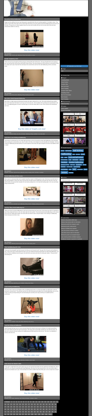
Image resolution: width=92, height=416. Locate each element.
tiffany (10, 243)
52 (49, 406)
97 (23, 414)
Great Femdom (64, 82)
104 (46, 414)
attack (13, 398)
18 (57, 401)
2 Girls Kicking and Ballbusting (12, 286)
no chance (33, 55)
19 (5, 404)
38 (8, 406)
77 (17, 411)
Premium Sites (65, 75)
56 (8, 409)
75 (11, 411)
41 (17, 406)
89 (52, 411)
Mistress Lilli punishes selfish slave (69, 220)
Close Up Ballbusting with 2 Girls (13, 247)
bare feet (78, 154)
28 (31, 404)
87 (46, 411)
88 (49, 411)
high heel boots (17, 172)
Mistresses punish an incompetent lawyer (70, 234)
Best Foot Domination (66, 94)
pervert (15, 94)
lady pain (10, 360)
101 (35, 414)
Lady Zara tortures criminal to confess (69, 230)
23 (17, 404)
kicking (23, 55)
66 (37, 409)
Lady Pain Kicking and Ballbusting (13, 325)
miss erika (19, 133)
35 (52, 404)
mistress (63, 166)
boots (29, 283)
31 (40, 404)
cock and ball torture (76, 157)
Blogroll (63, 77)
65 (34, 409)
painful (29, 55)
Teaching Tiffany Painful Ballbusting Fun (14, 207)
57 (11, 409)
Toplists (63, 106)
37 (5, 406)
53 (52, 406)
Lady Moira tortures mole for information (70, 232)
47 (34, 406)
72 (55, 409)
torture (64, 172)
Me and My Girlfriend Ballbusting (12, 19)
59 (17, 409)
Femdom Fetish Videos (66, 90)
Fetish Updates (64, 108)
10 (33, 401)
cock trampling (64, 159)
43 (23, 406)
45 (29, 406)
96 (20, 414)
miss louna (11, 203)
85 (40, 411)
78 (20, 411)
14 (45, 401)
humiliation (36, 133)
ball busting (68, 150)
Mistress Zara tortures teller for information (70, 222)
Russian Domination (65, 110)
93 (11, 414)
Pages (63, 68)
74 (8, 411)
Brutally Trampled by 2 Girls (11, 58)
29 (34, 404)
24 (20, 404)
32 (43, 404)
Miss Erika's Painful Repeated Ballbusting (15, 98)
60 (20, 409)
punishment (80, 169)
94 (14, 414)
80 (26, 411)
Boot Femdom (64, 97)
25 (23, 404)
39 (11, 406)
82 (31, 411)
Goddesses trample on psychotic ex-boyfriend (71, 239)
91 (5, 414)
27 (29, 404)
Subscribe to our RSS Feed (74, 66)
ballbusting (20, 55)
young (10, 94)
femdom (64, 162)
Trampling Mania (65, 80)
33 (46, 404)
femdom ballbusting (76, 162)
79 (23, 411)
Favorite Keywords (66, 147)
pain (16, 55)
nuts (39, 133)
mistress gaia (69, 166)
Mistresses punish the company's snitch (70, 224)
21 (11, 404)
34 (49, 404)
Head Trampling (64, 88)
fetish (33, 172)
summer (13, 55)
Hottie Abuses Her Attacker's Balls (13, 363)
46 (31, 406)
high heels (72, 164)
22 (14, 404)
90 (55, 411)
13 (42, 401)
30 (37, 404)
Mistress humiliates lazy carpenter (69, 228)
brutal (26, 55)
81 (29, 411)
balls (44, 133)
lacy (9, 283)
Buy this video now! (31, 50)
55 (5, 409)
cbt (62, 157)
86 (43, 411)
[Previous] (7, 402)
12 (39, 401)
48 (37, 406)
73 (5, 411)
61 (23, 409)
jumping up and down (40, 203)
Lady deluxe (11, 172)
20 (8, 404)
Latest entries (65, 217)
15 (48, 401)
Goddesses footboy (12, 133)
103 (42, 414)
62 (26, 409)
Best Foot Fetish (65, 86)
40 (14, 406)
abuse (32, 94)
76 (14, 411)
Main (62, 71)
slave (24, 243)
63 (29, 409)
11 (36, 401)
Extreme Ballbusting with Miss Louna (14, 176)
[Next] (50, 414)
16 (51, 401)
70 (49, 409)
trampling (27, 94)
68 (43, 409)
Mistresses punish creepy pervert (68, 226)
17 (54, 401)
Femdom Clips (64, 84)
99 (29, 414)
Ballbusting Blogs (65, 103)
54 (55, 406)
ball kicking (78, 150)
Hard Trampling (64, 99)
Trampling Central (65, 92)
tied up (32, 283)
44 (26, 406)
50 (43, 406)
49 (40, 406)
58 (14, 409)
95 (17, 414)
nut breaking (77, 166)
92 (8, 414)
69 (46, 409)
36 (55, 404)
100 (32, 414)
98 (26, 414)
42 (20, 406)
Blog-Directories (65, 101)
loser (14, 360)
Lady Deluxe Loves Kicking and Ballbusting (15, 137)
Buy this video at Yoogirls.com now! (31, 129)
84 (37, 411)
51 (46, 406)
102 (39, 414)
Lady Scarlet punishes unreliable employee (71, 236)
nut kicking (64, 169)
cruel (70, 159)
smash (33, 360)
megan (10, 55)
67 (40, 409)
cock (66, 157)
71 (52, 409)
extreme (29, 203)
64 (31, 409)
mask (17, 321)
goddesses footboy (65, 164)
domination (23, 133)
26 (26, 404)
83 (34, 411)
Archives (64, 177)
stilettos (35, 398)
